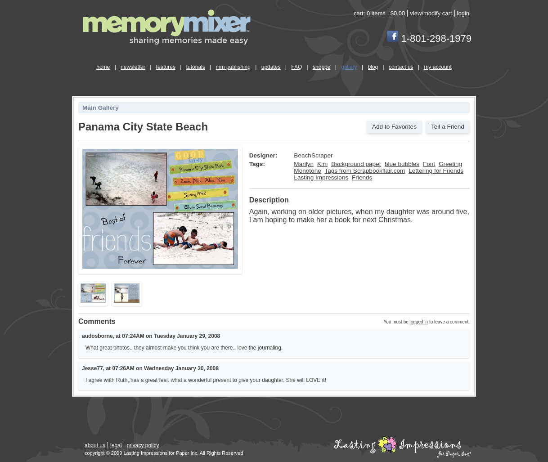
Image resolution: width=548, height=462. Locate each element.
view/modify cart (431, 13)
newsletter (133, 67)
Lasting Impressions (321, 177)
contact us (401, 67)
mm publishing (233, 67)
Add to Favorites (394, 126)
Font (429, 164)
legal (115, 445)
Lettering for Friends (436, 170)
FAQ (296, 67)
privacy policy (142, 445)
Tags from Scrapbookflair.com (364, 170)
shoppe (321, 67)
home (103, 67)
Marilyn (304, 164)
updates (271, 67)
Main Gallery (100, 107)
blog (373, 67)
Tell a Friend (447, 126)
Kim (322, 164)
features (165, 67)
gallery (349, 67)
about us (95, 445)
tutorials (195, 67)
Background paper (356, 164)
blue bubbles (402, 164)
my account (437, 67)
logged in (419, 321)
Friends (362, 177)
